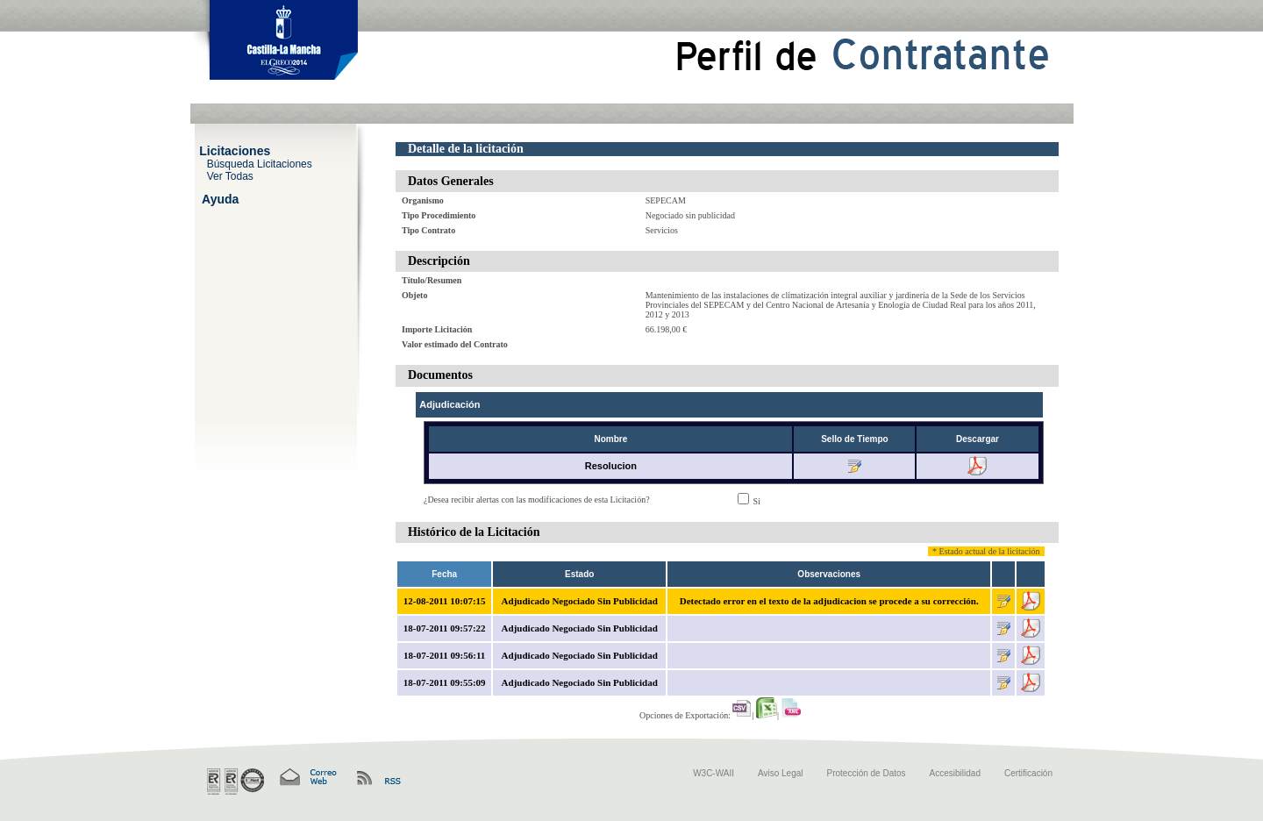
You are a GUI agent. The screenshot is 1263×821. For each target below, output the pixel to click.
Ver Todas (230, 175)
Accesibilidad (955, 773)
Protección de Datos (866, 773)
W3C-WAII (713, 773)
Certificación (1028, 773)
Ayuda (220, 198)
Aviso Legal (780, 773)
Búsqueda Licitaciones (259, 163)
